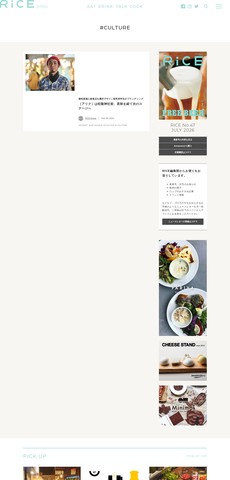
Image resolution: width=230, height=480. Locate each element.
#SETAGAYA (95, 84)
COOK (136, 6)
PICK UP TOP (197, 456)
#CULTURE (121, 84)
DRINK (105, 6)
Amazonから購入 (183, 146)
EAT (91, 6)
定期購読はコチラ (183, 152)
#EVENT (83, 84)
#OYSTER (108, 84)
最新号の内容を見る (182, 139)
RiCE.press (87, 76)
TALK (121, 6)
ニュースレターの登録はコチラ (182, 221)
